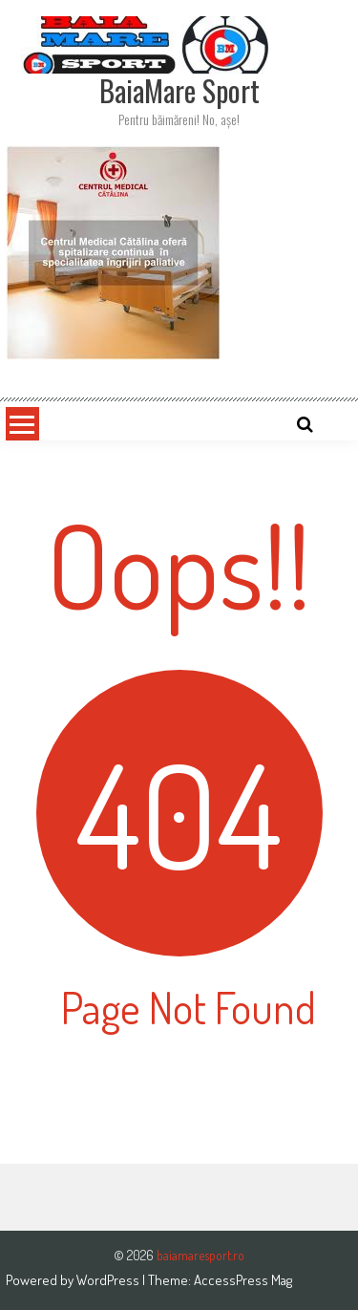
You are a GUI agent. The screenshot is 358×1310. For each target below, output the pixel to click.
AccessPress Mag (243, 1280)
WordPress (109, 1280)
